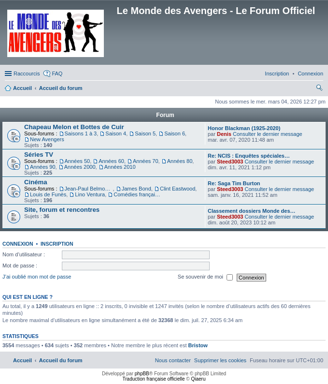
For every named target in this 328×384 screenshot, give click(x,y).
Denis (224, 134)
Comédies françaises (138, 194)
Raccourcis (27, 73)
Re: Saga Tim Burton (234, 183)
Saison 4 (115, 133)
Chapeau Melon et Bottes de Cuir (74, 127)
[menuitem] (310, 73)
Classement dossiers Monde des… (252, 211)
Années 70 (145, 161)
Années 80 (180, 161)
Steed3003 (230, 161)
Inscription (57, 244)
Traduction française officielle (154, 379)
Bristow (198, 345)
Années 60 (111, 161)
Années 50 (77, 161)
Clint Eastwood (177, 189)
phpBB (142, 373)
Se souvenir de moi (205, 277)
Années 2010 (120, 167)
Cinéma (35, 182)
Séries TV (38, 154)
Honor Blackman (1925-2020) (244, 128)
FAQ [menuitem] (57, 73)
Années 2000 (80, 167)
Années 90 (43, 167)
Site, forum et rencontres (62, 209)
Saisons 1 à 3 (81, 133)
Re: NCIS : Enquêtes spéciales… (249, 156)
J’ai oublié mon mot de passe (36, 277)
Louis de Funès (48, 194)
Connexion (17, 244)
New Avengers (47, 139)
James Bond (136, 189)
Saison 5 (145, 133)
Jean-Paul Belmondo (89, 189)
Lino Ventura (90, 194)
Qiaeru (198, 379)
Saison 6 (174, 133)
